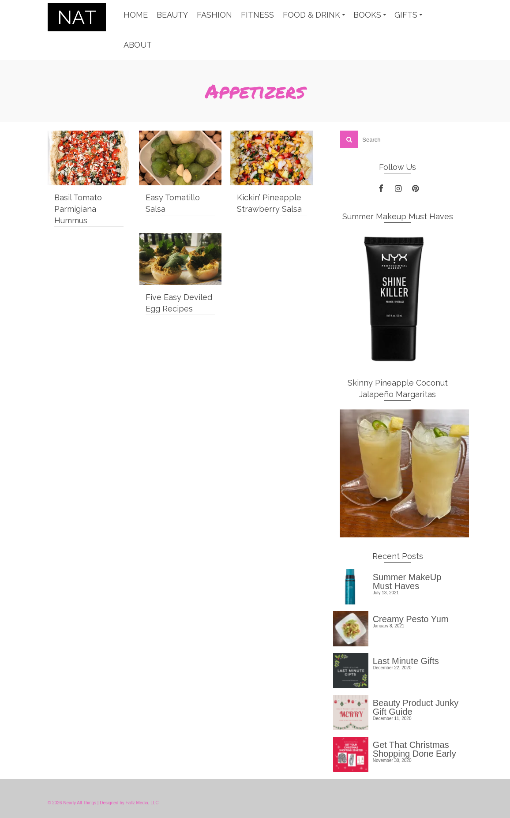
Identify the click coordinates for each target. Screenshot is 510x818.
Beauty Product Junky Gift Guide (416, 707)
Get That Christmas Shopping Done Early (414, 749)
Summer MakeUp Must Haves (407, 581)
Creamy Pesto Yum (411, 618)
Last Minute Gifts (406, 660)
